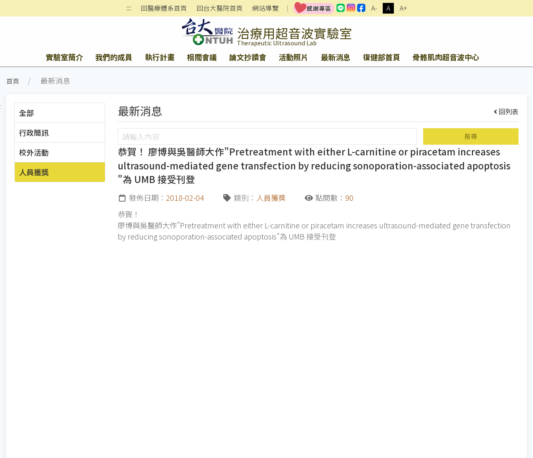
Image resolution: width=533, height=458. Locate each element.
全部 (26, 112)
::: (128, 8)
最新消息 (336, 57)
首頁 (12, 81)
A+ (403, 8)
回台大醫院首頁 (220, 8)
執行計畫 (160, 57)
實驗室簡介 (64, 57)
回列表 (506, 111)
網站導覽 (265, 8)
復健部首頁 (381, 57)
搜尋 (470, 136)
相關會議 (202, 57)
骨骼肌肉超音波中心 (445, 57)
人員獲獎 (34, 172)
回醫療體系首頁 (164, 8)
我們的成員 (114, 57)
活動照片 (293, 57)
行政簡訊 (34, 132)
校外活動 (34, 152)
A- (374, 8)
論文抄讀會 (247, 57)
